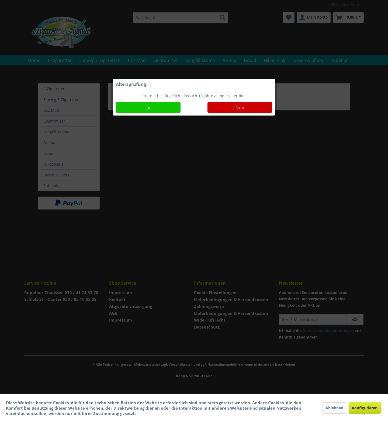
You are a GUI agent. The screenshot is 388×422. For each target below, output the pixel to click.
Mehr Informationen (158, 413)
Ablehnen (334, 407)
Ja (148, 107)
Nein (239, 107)
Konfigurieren (364, 407)
